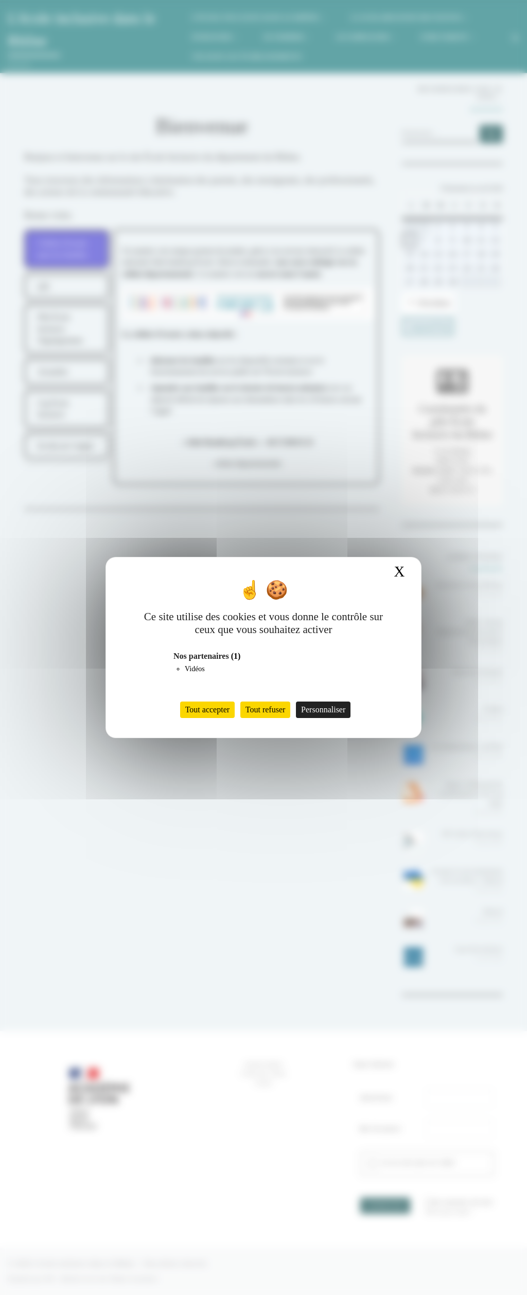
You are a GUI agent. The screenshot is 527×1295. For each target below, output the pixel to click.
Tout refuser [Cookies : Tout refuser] (265, 709)
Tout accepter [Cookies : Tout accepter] (207, 709)
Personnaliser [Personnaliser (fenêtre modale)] (323, 709)
